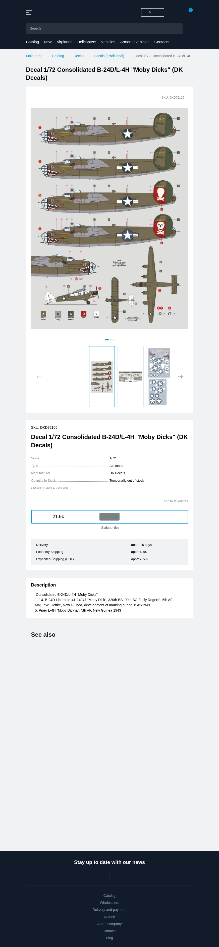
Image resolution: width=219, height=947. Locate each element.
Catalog (32, 42)
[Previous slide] (39, 377)
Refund (109, 917)
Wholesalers (109, 903)
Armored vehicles (134, 42)
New (47, 42)
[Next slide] (180, 377)
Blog (109, 938)
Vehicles (108, 42)
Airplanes (64, 42)
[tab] (107, 339)
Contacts (161, 42)
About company (109, 924)
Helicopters (86, 42)
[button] (102, 376)
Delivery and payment (109, 910)
